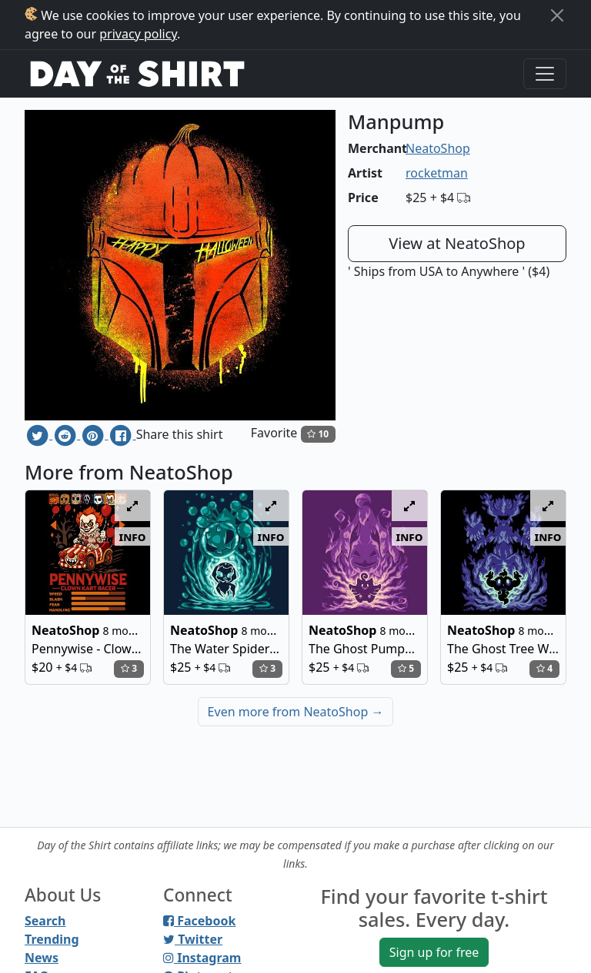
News (41, 957)
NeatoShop (438, 148)
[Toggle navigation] (544, 73)
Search (45, 920)
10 (318, 433)
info (132, 536)
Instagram (202, 957)
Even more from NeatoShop (296, 711)
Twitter (192, 939)
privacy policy (138, 33)
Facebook (199, 920)
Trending (52, 939)
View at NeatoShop (457, 243)
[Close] (557, 15)
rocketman (437, 172)
